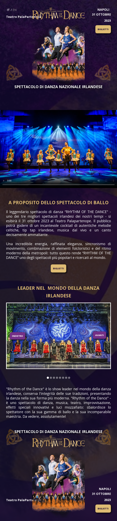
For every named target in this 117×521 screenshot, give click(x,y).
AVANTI (99, 335)
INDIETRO (17, 335)
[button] (17, 336)
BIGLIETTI (103, 29)
